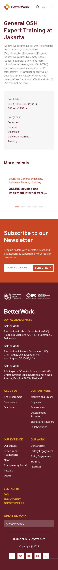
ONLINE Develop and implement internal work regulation (26, 193)
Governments (38, 407)
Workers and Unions (42, 397)
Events (7, 476)
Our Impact (10, 445)
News (7, 460)
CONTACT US (11, 489)
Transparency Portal (15, 465)
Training (35, 461)
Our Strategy (38, 445)
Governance (10, 402)
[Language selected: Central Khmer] (44, 7)
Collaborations (39, 427)
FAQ (6, 494)
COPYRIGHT (38, 539)
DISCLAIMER (20, 539)
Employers (36, 402)
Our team (9, 407)
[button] (17, 206)
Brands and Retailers (42, 421)
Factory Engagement (42, 451)
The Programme (13, 397)
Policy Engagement (42, 456)
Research (9, 470)
